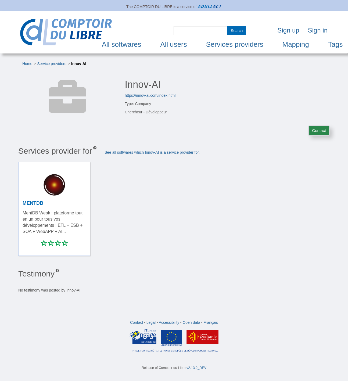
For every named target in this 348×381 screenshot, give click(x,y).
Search (237, 30)
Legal (151, 322)
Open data (191, 322)
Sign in (318, 30)
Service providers (51, 64)
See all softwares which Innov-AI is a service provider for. (152, 152)
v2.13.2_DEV (196, 368)
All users (173, 44)
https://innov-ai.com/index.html (150, 95)
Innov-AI (78, 64)
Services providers (234, 44)
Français (210, 322)
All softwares (121, 44)
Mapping (295, 44)
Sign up (288, 30)
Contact (319, 130)
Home (27, 64)
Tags (335, 44)
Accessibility (169, 322)
